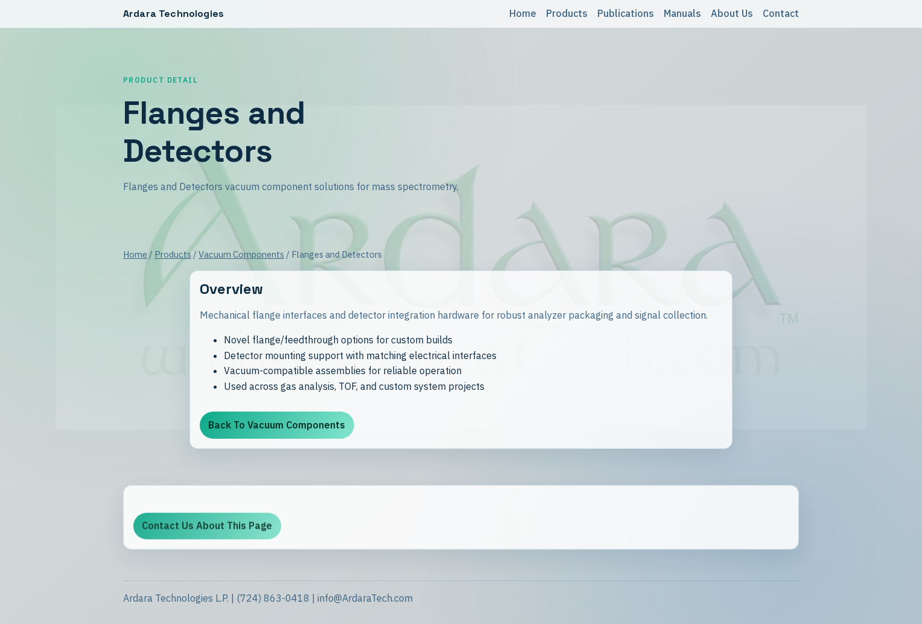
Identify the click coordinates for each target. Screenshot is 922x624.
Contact (781, 13)
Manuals (682, 13)
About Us (732, 13)
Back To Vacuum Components (276, 425)
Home (522, 13)
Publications (625, 13)
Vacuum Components (241, 254)
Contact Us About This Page (207, 527)
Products (567, 13)
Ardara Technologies (173, 13)
